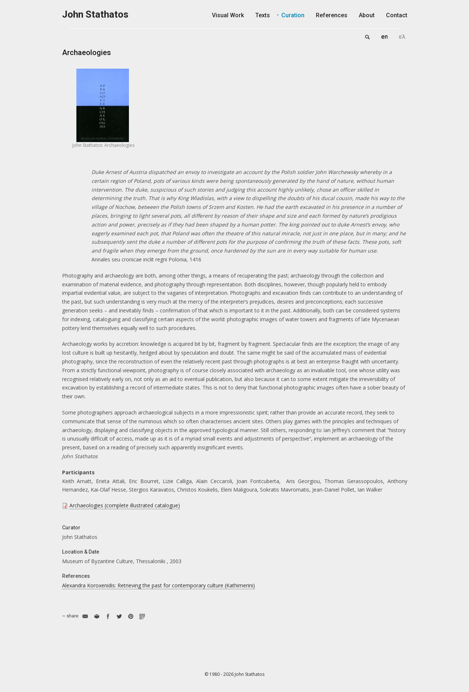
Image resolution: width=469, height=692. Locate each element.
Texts (262, 15)
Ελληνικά (402, 36)
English (384, 36)
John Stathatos (95, 14)
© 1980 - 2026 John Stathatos (234, 674)
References (331, 15)
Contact (396, 15)
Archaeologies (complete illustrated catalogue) (124, 505)
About (367, 15)
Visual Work (228, 15)
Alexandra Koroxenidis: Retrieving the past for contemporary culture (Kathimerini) (158, 585)
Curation (292, 15)
